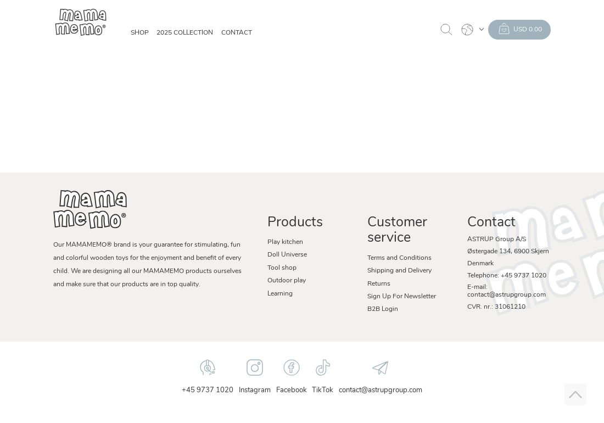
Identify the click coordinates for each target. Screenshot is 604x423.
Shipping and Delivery (399, 271)
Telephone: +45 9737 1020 (506, 275)
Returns (378, 284)
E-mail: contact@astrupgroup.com (506, 291)
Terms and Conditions (399, 258)
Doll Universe (287, 255)
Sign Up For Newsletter (401, 296)
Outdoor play (286, 280)
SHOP (140, 33)
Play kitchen (285, 242)
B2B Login (382, 309)
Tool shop (282, 268)
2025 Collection (184, 33)
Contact (236, 33)
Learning (280, 294)
